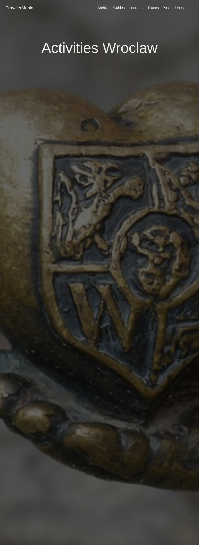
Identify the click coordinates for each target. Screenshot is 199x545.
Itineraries (136, 8)
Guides (119, 8)
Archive (104, 8)
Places (153, 8)
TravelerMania (19, 7)
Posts (167, 8)
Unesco (181, 8)
